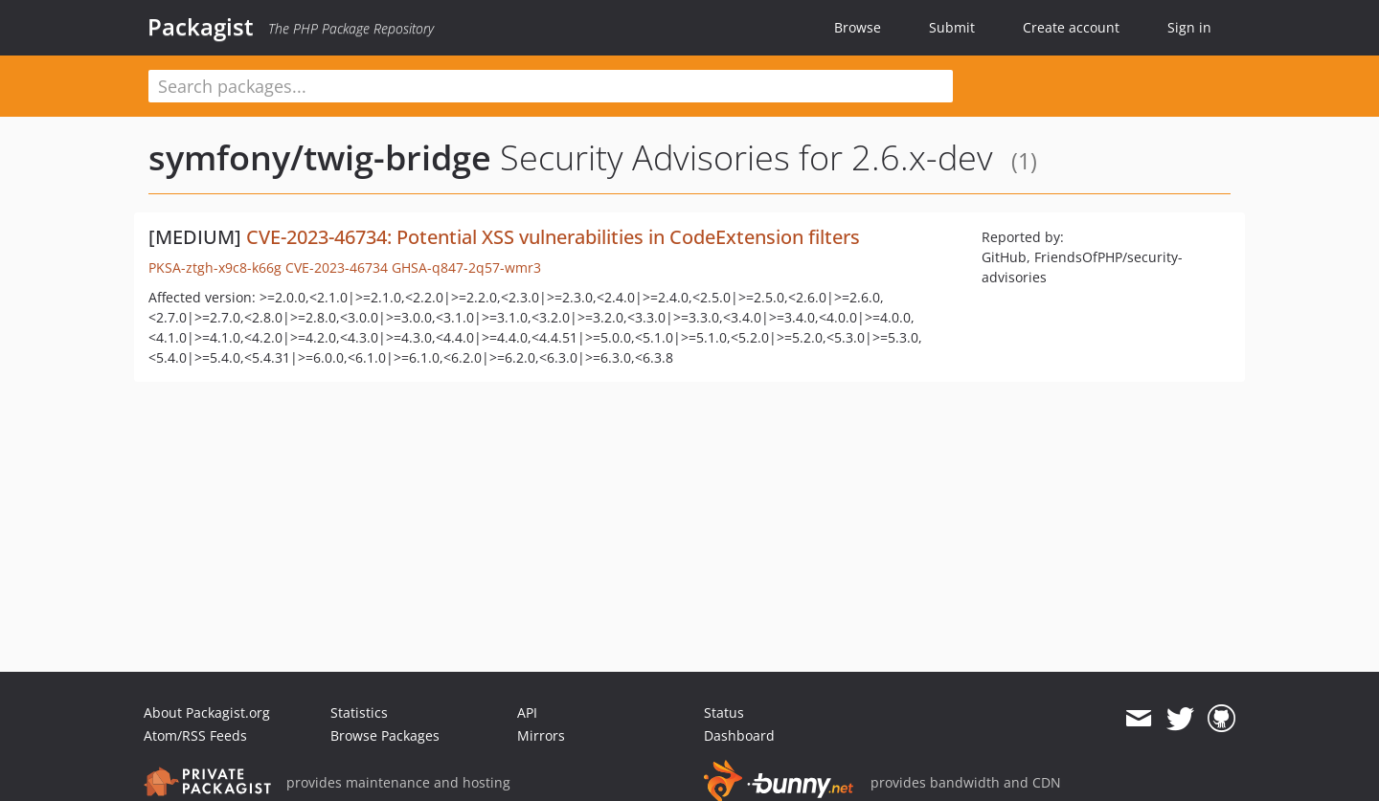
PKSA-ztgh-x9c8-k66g (215, 267)
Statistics (359, 712)
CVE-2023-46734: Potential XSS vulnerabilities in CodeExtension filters (553, 237)
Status (724, 712)
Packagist (200, 26)
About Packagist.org (207, 712)
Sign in (1189, 27)
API (527, 712)
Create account (1071, 27)
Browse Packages (385, 735)
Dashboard (739, 735)
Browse (857, 27)
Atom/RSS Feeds (195, 735)
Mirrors (541, 735)
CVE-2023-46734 (336, 267)
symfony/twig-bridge (319, 157)
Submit (952, 27)
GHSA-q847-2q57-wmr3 (466, 267)
